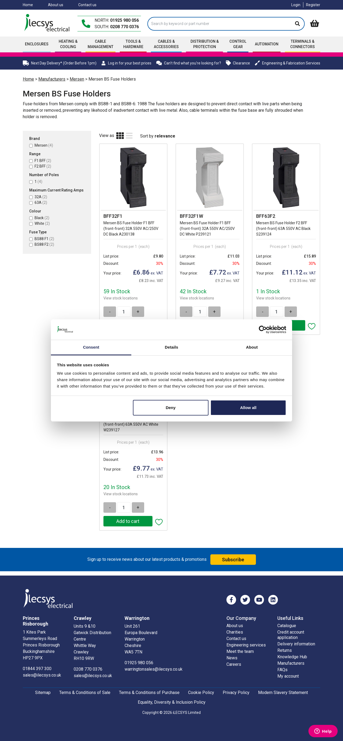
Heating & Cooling (68, 44)
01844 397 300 (37, 668)
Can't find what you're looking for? (188, 63)
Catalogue (286, 625)
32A (41, 197)
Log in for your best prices (126, 63)
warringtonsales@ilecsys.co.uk (153, 668)
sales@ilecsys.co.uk (42, 674)
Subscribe (233, 559)
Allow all (248, 407)
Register (313, 5)
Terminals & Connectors (302, 44)
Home (28, 5)
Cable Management (100, 44)
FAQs (282, 669)
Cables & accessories (166, 44)
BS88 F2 (44, 244)
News (231, 657)
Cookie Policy (201, 692)
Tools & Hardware (133, 44)
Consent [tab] (91, 347)
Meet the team (240, 651)
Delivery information (296, 643)
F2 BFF (43, 166)
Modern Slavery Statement (283, 692)
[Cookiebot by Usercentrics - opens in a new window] (262, 330)
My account (288, 675)
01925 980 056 (124, 20)
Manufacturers (51, 79)
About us (55, 5)
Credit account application (290, 634)
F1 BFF (43, 160)
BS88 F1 (44, 239)
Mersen (77, 79)
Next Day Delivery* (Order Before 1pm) (59, 63)
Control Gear (237, 44)
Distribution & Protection (205, 44)
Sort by (147, 136)
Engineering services (246, 644)
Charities (234, 631)
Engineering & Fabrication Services (287, 63)
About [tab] (252, 347)
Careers (233, 664)
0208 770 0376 (124, 26)
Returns (284, 650)
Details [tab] (171, 347)
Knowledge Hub (292, 656)
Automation (266, 44)
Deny (171, 407)
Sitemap (43, 692)
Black (42, 218)
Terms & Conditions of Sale (84, 692)
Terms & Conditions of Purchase (149, 692)
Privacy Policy (236, 692)
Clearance (238, 63)
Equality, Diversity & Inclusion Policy (172, 701)
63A (41, 202)
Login (295, 5)
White (42, 223)
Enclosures (37, 44)
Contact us (87, 5)
